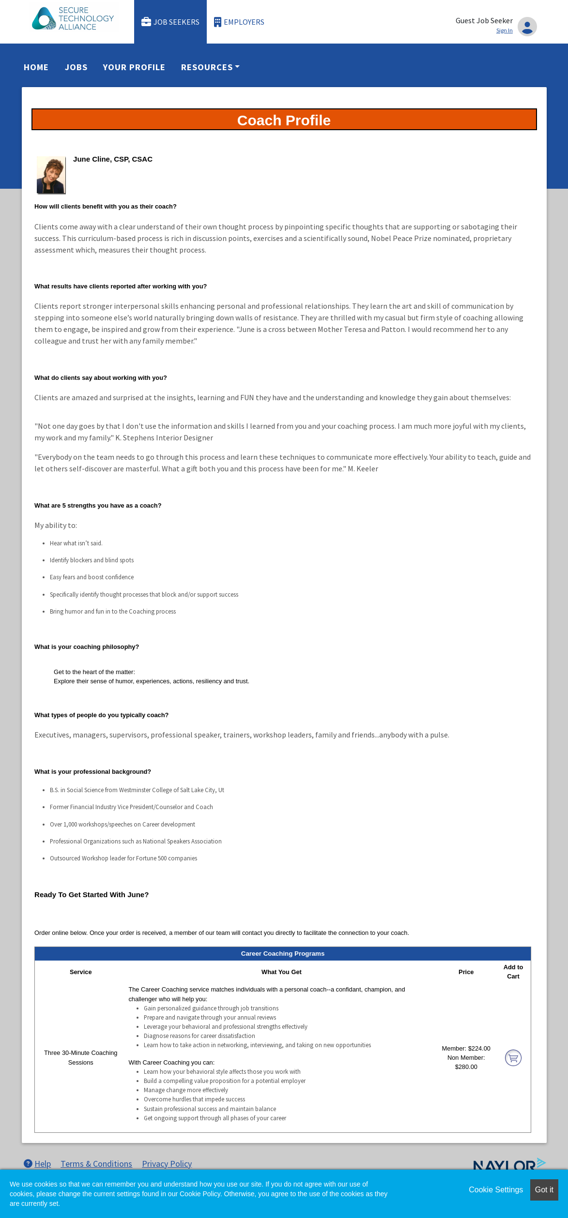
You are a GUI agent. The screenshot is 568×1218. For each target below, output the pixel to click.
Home (36, 67)
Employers (239, 22)
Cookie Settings (496, 1190)
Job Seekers (170, 22)
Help (37, 1163)
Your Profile (134, 67)
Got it (544, 1190)
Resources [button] (206, 67)
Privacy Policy (167, 1163)
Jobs (76, 67)
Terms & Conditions (96, 1163)
